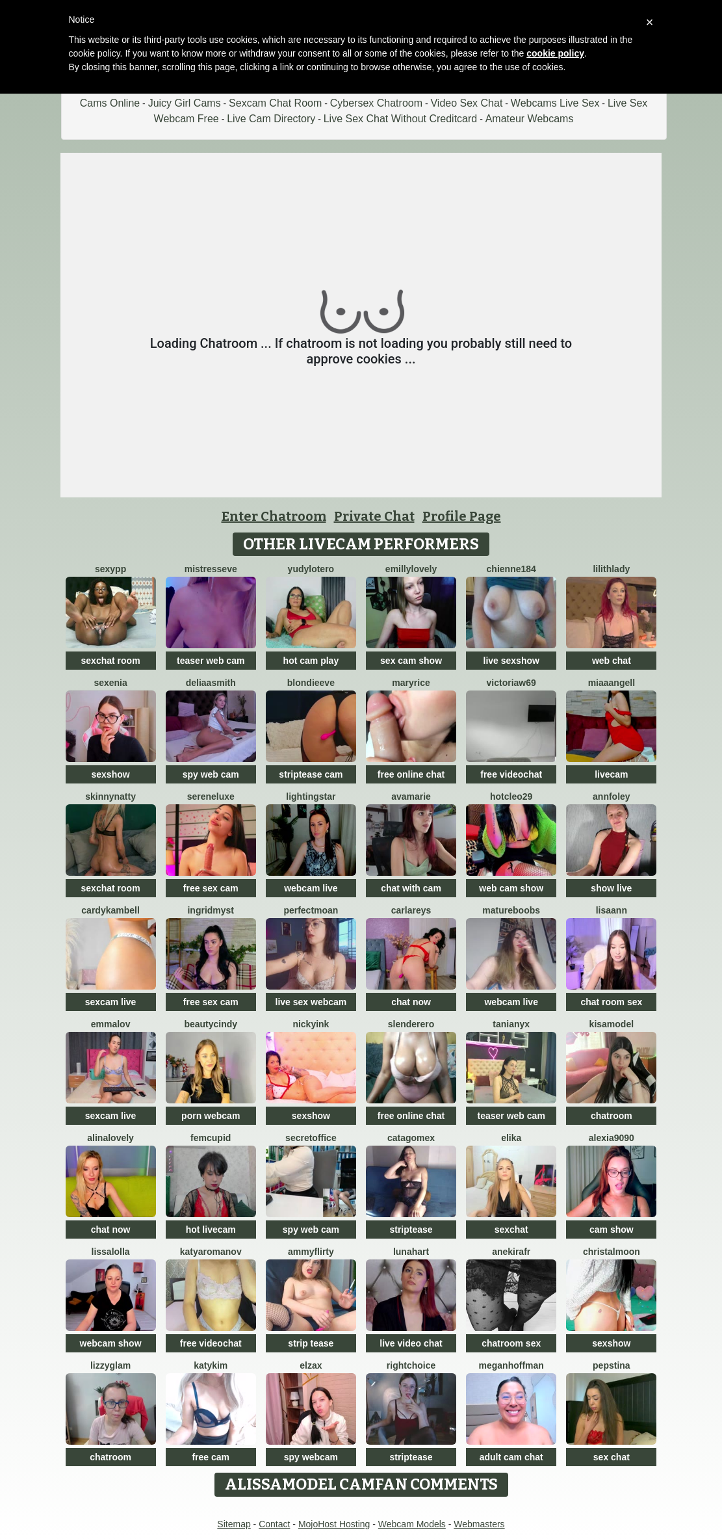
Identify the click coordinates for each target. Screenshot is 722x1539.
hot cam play (311, 660)
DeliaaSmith (211, 682)
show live (611, 888)
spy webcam (311, 1457)
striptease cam (310, 774)
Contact (274, 1524)
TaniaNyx (511, 1024)
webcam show (111, 1343)
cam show (611, 1229)
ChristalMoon (611, 1251)
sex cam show (411, 660)
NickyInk (310, 1024)
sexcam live (110, 1002)
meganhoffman (511, 1365)
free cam (210, 1457)
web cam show (511, 888)
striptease (410, 1229)
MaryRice (411, 682)
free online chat (411, 774)
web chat (611, 660)
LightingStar (310, 796)
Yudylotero (311, 569)
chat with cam (411, 888)
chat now (411, 1002)
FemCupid (210, 1138)
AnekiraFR (511, 1251)
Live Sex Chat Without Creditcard (401, 118)
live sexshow (511, 660)
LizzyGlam (110, 1365)
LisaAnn (611, 910)
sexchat (511, 1229)
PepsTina (611, 1365)
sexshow (111, 774)
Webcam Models (412, 1524)
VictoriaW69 (511, 682)
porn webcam (210, 1116)
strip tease (310, 1343)
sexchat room (110, 660)
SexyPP (110, 569)
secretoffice (311, 1138)
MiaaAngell (611, 682)
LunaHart (411, 1251)
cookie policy (555, 53)
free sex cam (211, 888)
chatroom (611, 1116)
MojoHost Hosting (334, 1524)
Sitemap (233, 1524)
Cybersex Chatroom (376, 103)
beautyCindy (210, 1024)
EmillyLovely (411, 569)
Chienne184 (511, 569)
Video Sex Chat (466, 103)
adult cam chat (511, 1457)
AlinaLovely (110, 1138)
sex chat (611, 1457)
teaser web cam (210, 660)
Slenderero (411, 1024)
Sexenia (110, 682)
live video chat (411, 1343)
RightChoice (411, 1365)
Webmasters (479, 1524)
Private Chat (374, 516)
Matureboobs (511, 910)
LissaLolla (111, 1251)
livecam (611, 774)
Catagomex (411, 1138)
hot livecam (211, 1229)
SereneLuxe (211, 796)
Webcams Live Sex (555, 103)
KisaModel (611, 1024)
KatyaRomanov (211, 1251)
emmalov (111, 1024)
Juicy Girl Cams (184, 103)
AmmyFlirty (311, 1251)
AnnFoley (611, 796)
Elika (511, 1138)
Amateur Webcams (529, 118)
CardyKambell (110, 910)
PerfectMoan (310, 910)
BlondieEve (311, 682)
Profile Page (461, 516)
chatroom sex (511, 1343)
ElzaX (311, 1365)
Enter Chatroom (274, 516)
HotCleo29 (511, 796)
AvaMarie (411, 796)
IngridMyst (210, 910)
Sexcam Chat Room (275, 103)
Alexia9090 (611, 1138)
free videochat (511, 774)
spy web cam (211, 774)
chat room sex (611, 1002)
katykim (210, 1365)
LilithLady (611, 569)
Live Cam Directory (271, 118)
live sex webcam (311, 1002)
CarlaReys (411, 910)
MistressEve (211, 569)
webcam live (311, 888)
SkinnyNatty (110, 796)
